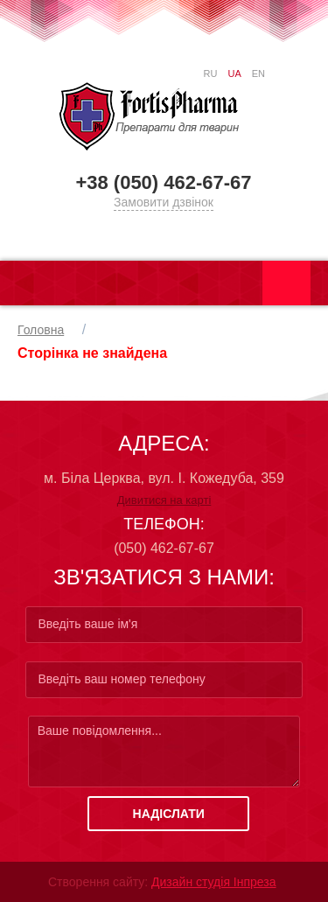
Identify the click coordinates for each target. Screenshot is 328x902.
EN (258, 73)
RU (211, 73)
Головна (40, 330)
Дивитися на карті (164, 500)
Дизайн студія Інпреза (213, 882)
